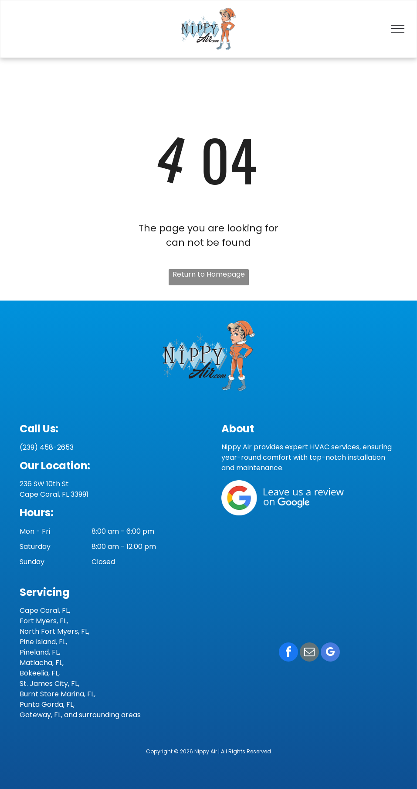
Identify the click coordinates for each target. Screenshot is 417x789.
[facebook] (288, 653)
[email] (309, 653)
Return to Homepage (209, 274)
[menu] (397, 28)
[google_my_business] (330, 653)
